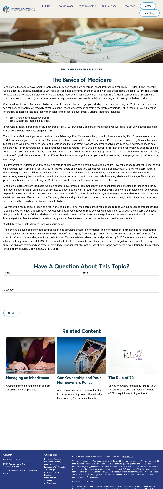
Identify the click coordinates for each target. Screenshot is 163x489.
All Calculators (50, 483)
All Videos (48, 480)
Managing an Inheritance (27, 377)
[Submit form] (11, 312)
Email (86, 272)
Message (8, 289)
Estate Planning (50, 464)
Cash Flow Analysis (52, 472)
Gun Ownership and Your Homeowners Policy (79, 379)
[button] (45, 5)
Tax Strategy (49, 469)
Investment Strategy (52, 461)
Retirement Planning (52, 459)
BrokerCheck (128, 456)
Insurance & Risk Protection (55, 467)
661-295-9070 (14, 459)
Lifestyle (47, 475)
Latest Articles (50, 477)
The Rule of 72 (121, 377)
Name (6, 272)
